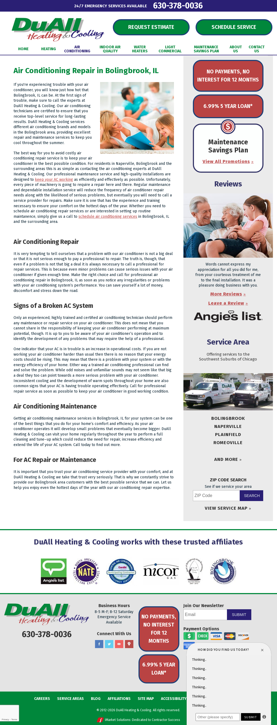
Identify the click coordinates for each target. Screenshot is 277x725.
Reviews (228, 183)
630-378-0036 (178, 5)
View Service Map (226, 508)
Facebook (99, 644)
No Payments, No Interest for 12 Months (228, 76)
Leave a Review (226, 303)
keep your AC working (54, 179)
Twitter (109, 644)
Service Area (228, 342)
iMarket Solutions (117, 720)
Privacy (5, 719)
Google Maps (129, 644)
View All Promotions (226, 161)
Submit (239, 614)
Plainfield (228, 434)
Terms (14, 719)
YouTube (119, 644)
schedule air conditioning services (107, 216)
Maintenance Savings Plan (228, 146)
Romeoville (228, 442)
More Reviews (226, 294)
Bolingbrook (228, 418)
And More (226, 459)
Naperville (228, 426)
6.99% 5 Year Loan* (228, 106)
